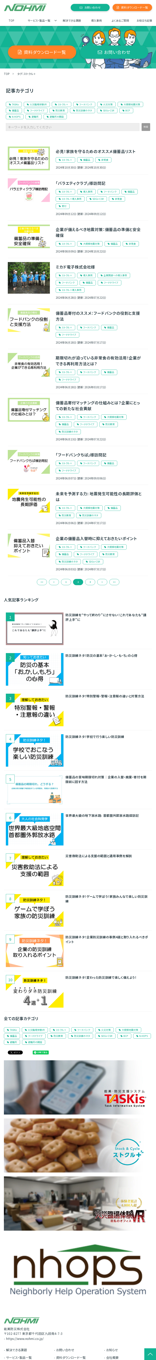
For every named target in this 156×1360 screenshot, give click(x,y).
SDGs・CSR (107, 110)
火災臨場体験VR (37, 104)
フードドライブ (35, 110)
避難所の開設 (55, 116)
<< (42, 581)
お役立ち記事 (144, 20)
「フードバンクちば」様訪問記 (81, 455)
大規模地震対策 (130, 104)
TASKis (14, 104)
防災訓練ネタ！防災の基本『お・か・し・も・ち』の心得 (101, 655)
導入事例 (96, 20)
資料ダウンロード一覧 (134, 7)
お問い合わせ (92, 7)
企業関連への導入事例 (115, 275)
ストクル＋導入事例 (71, 198)
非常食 (104, 159)
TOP (11, 20)
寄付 (64, 206)
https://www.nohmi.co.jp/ (25, 1338)
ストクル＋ (61, 104)
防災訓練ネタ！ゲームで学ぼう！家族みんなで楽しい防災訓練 (106, 898)
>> (114, 581)
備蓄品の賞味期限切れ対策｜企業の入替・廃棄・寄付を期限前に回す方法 (105, 779)
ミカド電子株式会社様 (75, 267)
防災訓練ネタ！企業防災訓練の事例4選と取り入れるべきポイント (106, 939)
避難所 (34, 116)
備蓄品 (14, 110)
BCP (126, 110)
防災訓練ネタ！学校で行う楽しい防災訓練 (94, 736)
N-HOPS (14, 116)
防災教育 (59, 110)
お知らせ (112, 1350)
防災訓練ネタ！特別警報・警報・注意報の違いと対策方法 (104, 696)
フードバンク (84, 104)
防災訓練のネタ (82, 110)
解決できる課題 (72, 20)
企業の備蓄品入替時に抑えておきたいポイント (96, 538)
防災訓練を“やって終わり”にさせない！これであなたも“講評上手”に (105, 617)
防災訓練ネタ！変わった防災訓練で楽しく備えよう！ (100, 977)
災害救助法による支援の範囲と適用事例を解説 (98, 855)
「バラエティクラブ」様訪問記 (80, 183)
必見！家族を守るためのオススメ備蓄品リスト (96, 151)
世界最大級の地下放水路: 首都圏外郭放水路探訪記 (102, 815)
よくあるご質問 (120, 20)
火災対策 (106, 104)
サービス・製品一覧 (39, 20)
